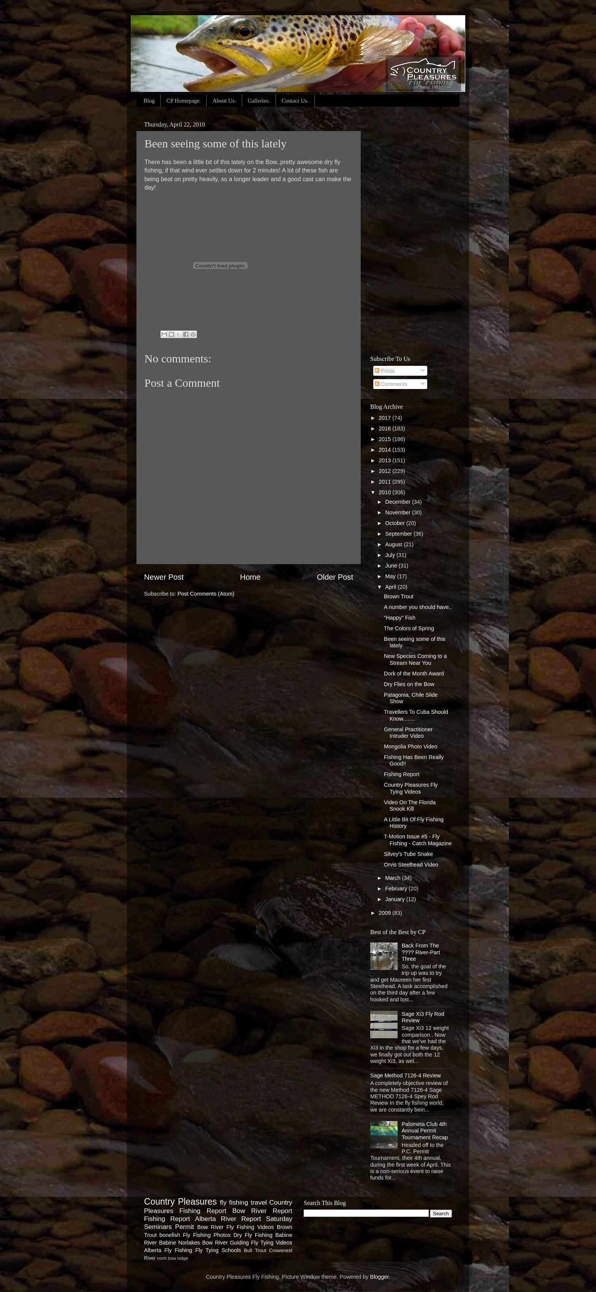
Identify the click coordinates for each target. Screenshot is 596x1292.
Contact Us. (295, 101)
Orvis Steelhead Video (411, 865)
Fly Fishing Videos (250, 1227)
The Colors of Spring (409, 628)
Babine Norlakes (179, 1243)
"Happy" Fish (399, 618)
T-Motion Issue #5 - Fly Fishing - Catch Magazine (418, 839)
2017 (385, 418)
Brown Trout (399, 596)
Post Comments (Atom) (206, 594)
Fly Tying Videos (271, 1243)
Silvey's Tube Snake (408, 854)
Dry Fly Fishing (253, 1235)
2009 (385, 913)
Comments (391, 384)
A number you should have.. (418, 607)
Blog (149, 101)
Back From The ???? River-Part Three (421, 952)
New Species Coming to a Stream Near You (415, 659)
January (395, 899)
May (391, 576)
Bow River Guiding (225, 1243)
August (394, 544)
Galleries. (259, 101)
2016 (385, 428)
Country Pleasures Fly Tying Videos (411, 788)
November (398, 512)
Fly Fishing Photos (206, 1235)
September (399, 534)
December (398, 502)
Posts (385, 371)
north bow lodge (172, 1258)
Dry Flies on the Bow (409, 684)
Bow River (210, 1227)
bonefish (169, 1235)
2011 (385, 482)
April (391, 587)
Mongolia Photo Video (410, 746)
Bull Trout (255, 1250)
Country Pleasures (180, 1202)
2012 (385, 471)
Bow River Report (262, 1211)
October (395, 523)
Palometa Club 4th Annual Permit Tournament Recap (425, 1130)
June (392, 566)
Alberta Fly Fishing (168, 1250)
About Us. (224, 101)
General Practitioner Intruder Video (408, 732)
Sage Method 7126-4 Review (405, 1075)
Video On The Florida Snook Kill (410, 805)
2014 (385, 450)
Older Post (335, 577)
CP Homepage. (183, 101)
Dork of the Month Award (414, 674)
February (397, 889)
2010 (385, 492)
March (393, 878)
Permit (184, 1226)
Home (250, 577)
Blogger (379, 1277)
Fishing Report (402, 774)
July (391, 555)
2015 (385, 439)
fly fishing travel (243, 1202)
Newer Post (164, 577)
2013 (385, 460)
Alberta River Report (228, 1218)
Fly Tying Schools (218, 1250)
